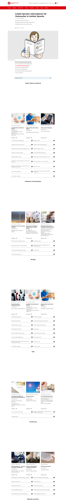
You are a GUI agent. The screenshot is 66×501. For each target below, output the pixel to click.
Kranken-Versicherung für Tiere (38, 332)
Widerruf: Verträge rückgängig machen (17, 245)
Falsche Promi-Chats (37, 109)
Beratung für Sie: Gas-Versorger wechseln (18, 165)
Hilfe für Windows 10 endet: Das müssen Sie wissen (42, 126)
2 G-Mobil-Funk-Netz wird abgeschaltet (17, 109)
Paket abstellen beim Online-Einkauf (32, 98)
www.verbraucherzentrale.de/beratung (22, 65)
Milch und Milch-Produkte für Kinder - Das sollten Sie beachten (19, 382)
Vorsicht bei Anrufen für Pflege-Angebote (40, 468)
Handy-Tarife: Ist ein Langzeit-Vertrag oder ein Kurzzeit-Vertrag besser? (42, 141)
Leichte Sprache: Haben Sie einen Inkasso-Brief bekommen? (18, 274)
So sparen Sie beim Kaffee (46, 361)
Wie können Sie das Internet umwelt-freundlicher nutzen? (20, 118)
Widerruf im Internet (37, 135)
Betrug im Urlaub (36, 237)
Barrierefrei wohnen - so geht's (16, 411)
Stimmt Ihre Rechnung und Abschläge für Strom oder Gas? (47, 165)
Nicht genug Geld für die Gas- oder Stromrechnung (19, 184)
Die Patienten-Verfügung (37, 460)
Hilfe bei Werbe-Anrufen (37, 245)
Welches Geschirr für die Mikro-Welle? (17, 377)
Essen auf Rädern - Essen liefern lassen (17, 468)
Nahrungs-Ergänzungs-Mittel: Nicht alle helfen (41, 377)
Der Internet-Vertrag (37, 254)
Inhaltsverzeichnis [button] (18, 78)
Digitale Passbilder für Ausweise (16, 126)
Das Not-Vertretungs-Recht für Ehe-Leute (40, 456)
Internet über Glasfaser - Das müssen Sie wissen (41, 130)
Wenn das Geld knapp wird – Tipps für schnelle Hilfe (19, 340)
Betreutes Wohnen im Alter (38, 464)
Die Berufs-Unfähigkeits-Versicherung (39, 340)
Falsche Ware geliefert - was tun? (39, 118)
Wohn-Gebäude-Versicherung (16, 332)
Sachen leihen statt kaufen (31, 401)
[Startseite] (13, 3)
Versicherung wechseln (46, 313)
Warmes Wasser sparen (37, 179)
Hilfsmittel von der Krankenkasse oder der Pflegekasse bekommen (46, 432)
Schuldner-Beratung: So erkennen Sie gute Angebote (42, 336)
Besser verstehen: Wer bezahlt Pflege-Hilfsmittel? (19, 456)
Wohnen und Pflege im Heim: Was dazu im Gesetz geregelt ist (20, 448)
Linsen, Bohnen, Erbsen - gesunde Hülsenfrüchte (41, 372)
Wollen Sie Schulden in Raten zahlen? (17, 289)
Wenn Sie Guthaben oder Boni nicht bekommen (41, 229)
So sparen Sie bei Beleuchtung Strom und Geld (18, 188)
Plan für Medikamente (14, 452)
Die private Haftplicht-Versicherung (16, 336)
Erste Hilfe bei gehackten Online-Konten (40, 122)
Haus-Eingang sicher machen (17, 401)
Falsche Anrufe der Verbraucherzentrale (15, 213)
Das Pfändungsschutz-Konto (47, 273)
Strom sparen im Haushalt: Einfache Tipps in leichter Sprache (31, 166)
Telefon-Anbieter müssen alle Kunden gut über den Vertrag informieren (20, 131)
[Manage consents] (64, 499)
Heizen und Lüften (36, 188)
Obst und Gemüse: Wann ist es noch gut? (32, 361)
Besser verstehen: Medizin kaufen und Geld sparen (41, 452)
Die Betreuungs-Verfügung (15, 460)
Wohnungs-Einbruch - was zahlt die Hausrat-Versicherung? (18, 314)
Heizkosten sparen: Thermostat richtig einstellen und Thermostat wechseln (42, 184)
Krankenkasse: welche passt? (15, 328)
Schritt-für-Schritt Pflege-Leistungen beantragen (31, 314)
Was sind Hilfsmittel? (15, 430)
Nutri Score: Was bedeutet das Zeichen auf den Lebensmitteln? (18, 373)
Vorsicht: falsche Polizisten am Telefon (39, 241)
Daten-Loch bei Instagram (46, 97)
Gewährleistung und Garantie (15, 229)
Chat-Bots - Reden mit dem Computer (17, 122)
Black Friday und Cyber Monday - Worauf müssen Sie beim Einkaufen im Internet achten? (20, 136)
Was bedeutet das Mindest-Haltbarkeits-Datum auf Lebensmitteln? (41, 382)
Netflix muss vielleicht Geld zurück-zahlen (17, 241)
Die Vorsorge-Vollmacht (15, 464)
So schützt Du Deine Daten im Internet (17, 98)
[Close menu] (12, 487)
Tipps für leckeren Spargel (17, 361)
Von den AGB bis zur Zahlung (15, 145)
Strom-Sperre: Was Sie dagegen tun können (18, 179)
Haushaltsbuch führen (14, 294)
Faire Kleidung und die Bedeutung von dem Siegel (41, 411)
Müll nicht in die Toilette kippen (47, 401)
